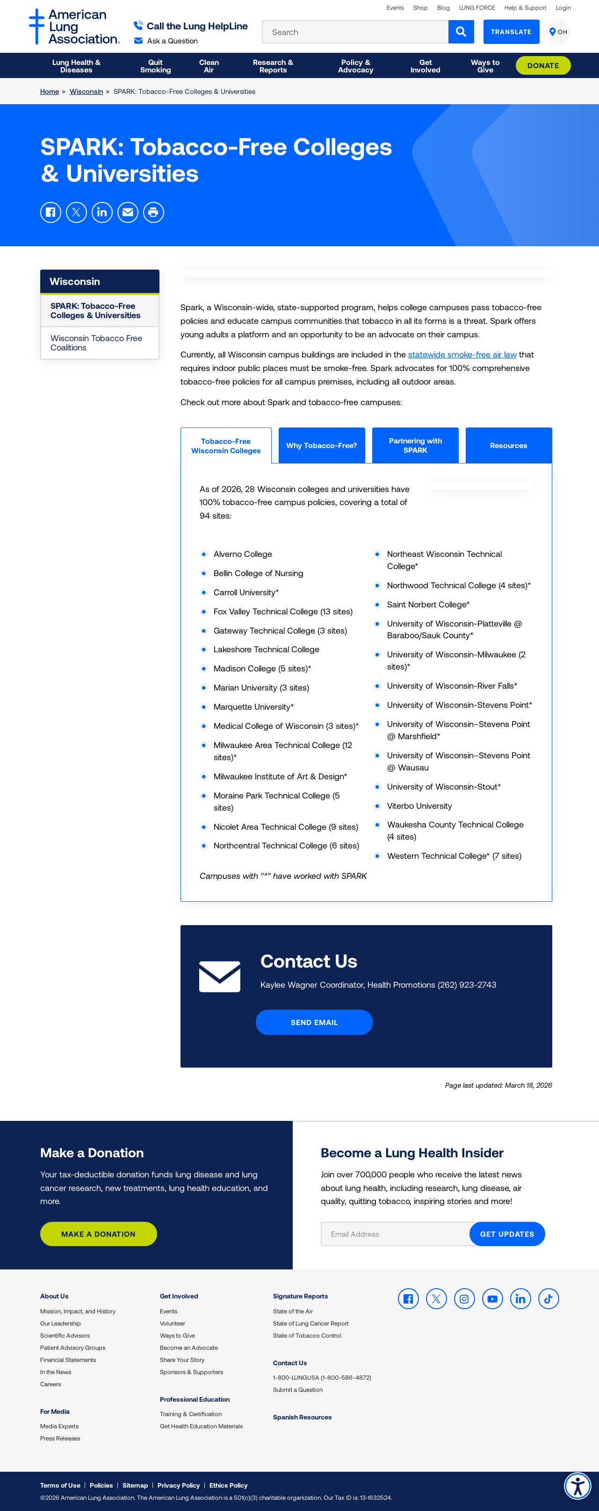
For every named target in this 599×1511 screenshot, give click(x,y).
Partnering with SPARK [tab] (415, 445)
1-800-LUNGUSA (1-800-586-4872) (322, 1377)
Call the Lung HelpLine (191, 25)
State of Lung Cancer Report (311, 1323)
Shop (420, 8)
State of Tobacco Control (307, 1335)
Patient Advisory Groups (72, 1347)
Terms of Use (60, 1485)
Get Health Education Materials (201, 1426)
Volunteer (172, 1323)
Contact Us (290, 1363)
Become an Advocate (189, 1347)
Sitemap (135, 1485)
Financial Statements (68, 1359)
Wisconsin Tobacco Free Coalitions (96, 342)
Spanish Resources (302, 1417)
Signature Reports (300, 1296)
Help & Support (526, 8)
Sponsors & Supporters (191, 1372)
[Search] (461, 31)
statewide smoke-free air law (462, 354)
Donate (543, 65)
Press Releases (60, 1438)
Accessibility (578, 1486)
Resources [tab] (508, 445)
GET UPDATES (507, 1233)
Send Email (314, 1022)
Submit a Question (298, 1389)
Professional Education (195, 1399)
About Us (54, 1296)
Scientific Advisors (65, 1335)
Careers (50, 1384)
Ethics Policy (228, 1485)
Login (563, 8)
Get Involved (179, 1296)
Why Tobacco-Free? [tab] (321, 445)
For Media (55, 1411)
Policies (101, 1485)
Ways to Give (177, 1335)
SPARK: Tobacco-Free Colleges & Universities (96, 310)
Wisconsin (86, 91)
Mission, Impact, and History (77, 1311)
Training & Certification (191, 1414)
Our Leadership (60, 1323)
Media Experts (59, 1426)
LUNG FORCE (477, 8)
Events (395, 8)
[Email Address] (401, 1234)
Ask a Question (166, 40)
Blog (443, 8)
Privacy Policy (179, 1485)
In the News (55, 1372)
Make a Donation (98, 1233)
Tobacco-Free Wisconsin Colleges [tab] (226, 445)
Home (49, 91)
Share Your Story (182, 1359)
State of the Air (293, 1311)
